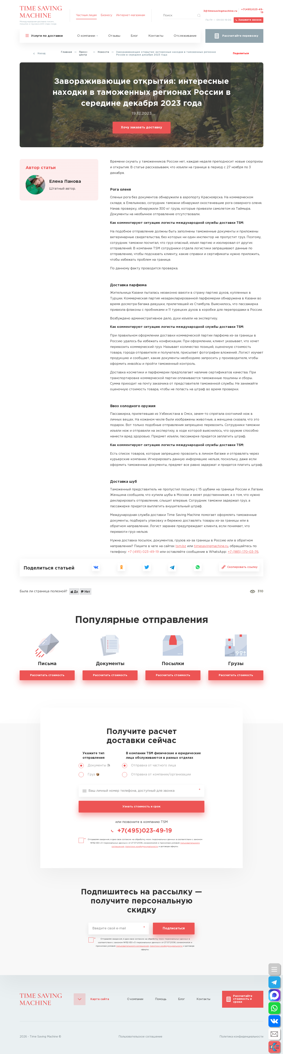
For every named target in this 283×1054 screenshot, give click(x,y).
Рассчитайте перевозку (240, 36)
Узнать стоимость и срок (141, 806)
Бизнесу (106, 15)
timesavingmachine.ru (211, 546)
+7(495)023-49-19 (252, 11)
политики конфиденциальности (141, 846)
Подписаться (174, 928)
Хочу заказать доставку (141, 127)
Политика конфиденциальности (241, 1037)
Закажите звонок (249, 20)
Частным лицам (86, 15)
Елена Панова (65, 182)
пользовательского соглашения (132, 946)
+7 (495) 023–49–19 (143, 551)
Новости (103, 52)
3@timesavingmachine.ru (220, 11)
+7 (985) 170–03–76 (243, 551)
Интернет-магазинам (130, 15)
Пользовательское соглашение (140, 1037)
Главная (66, 52)
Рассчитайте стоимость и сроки (242, 999)
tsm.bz (180, 546)
